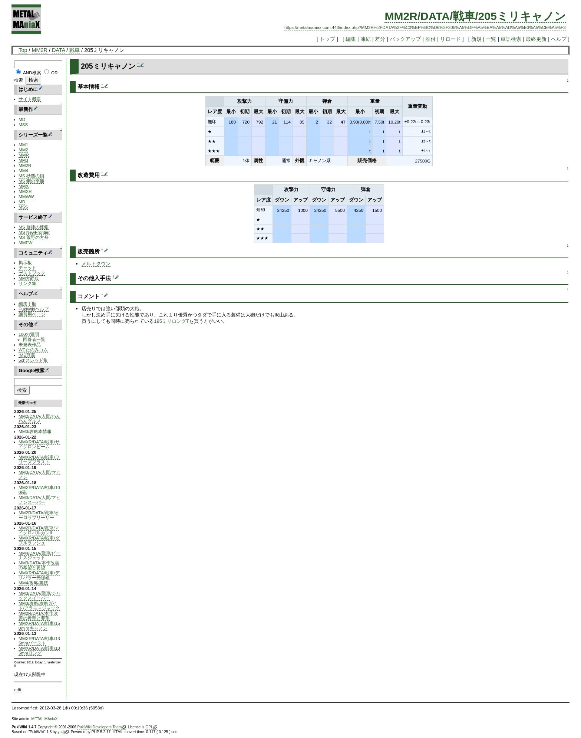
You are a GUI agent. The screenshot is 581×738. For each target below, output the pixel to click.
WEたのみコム (33, 349)
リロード (450, 39)
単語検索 (511, 39)
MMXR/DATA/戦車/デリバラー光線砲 (39, 575)
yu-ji (63, 732)
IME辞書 (27, 354)
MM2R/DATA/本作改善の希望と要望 (38, 615)
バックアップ (405, 39)
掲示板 (25, 262)
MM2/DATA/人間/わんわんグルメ (39, 418)
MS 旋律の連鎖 (34, 226)
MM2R (39, 50)
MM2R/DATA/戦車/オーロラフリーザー (39, 515)
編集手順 (27, 303)
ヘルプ (559, 39)
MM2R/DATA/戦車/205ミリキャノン (474, 16)
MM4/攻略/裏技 (33, 582)
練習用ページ (32, 314)
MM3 (23, 160)
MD (22, 119)
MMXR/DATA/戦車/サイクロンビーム (39, 444)
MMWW (26, 196)
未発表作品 (30, 344)
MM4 (23, 170)
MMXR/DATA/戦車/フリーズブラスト (39, 459)
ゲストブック (32, 272)
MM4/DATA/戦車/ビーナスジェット (39, 555)
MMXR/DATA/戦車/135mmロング (39, 650)
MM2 (23, 149)
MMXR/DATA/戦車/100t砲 (39, 490)
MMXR (25, 191)
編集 (351, 39)
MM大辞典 (29, 278)
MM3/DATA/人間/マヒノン (39, 474)
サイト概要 (30, 98)
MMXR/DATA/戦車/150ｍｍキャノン (39, 625)
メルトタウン (96, 263)
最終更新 (536, 39)
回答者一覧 (34, 339)
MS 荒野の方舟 (34, 237)
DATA (58, 50)
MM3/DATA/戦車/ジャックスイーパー (39, 595)
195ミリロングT (171, 321)
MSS (23, 124)
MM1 (23, 144)
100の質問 (29, 334)
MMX (24, 186)
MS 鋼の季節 (31, 180)
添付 (430, 39)
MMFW (26, 242)
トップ (327, 39)
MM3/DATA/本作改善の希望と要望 (39, 565)
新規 (476, 39)
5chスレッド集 (33, 360)
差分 (380, 39)
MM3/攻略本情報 (35, 431)
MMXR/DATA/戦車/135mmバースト (39, 641)
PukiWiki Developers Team (101, 727)
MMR (24, 154)
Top (23, 50)
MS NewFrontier (34, 232)
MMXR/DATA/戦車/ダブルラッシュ (39, 540)
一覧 (491, 39)
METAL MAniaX (45, 719)
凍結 (365, 39)
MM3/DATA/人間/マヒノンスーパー (39, 500)
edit (17, 689)
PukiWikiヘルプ (34, 308)
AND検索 (32, 72)
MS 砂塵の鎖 (31, 175)
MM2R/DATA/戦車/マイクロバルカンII (39, 530)
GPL (151, 727)
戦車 (74, 50)
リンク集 (27, 283)
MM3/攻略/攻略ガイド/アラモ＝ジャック (39, 605)
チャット (27, 267)
